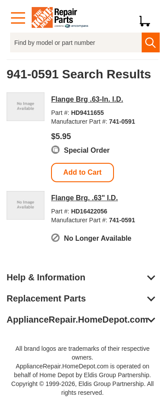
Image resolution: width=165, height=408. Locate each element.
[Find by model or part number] (76, 42)
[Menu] (18, 18)
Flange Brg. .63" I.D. (84, 198)
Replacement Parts (46, 298)
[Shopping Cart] (148, 18)
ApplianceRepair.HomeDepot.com (77, 319)
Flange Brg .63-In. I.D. (87, 99)
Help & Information (46, 277)
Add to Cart (82, 172)
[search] (151, 42)
